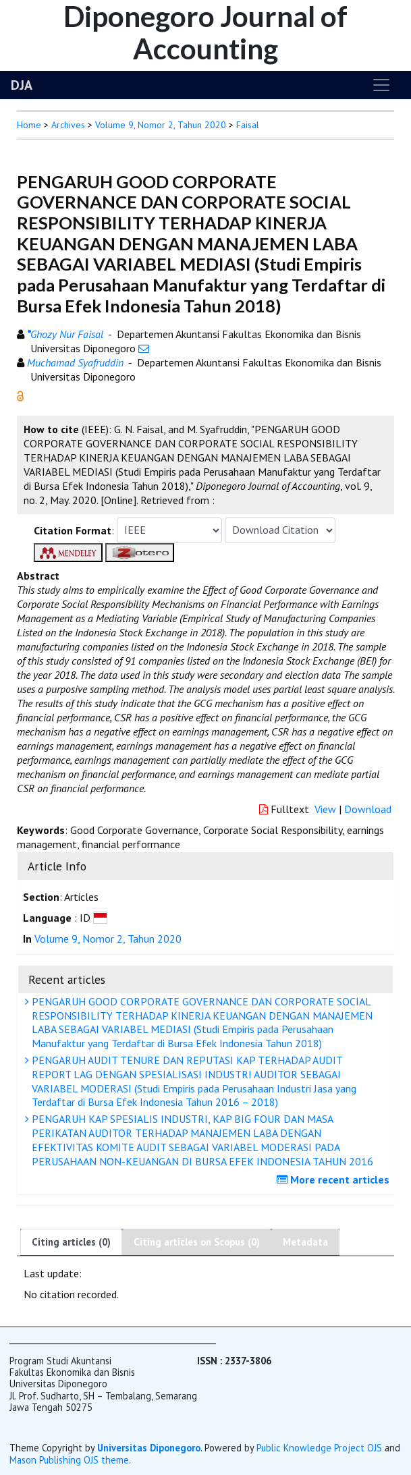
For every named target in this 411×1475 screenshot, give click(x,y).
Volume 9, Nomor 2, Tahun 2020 (160, 125)
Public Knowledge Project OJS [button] (319, 1447)
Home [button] (29, 125)
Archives (68, 125)
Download (367, 809)
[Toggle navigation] (381, 85)
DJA (21, 85)
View (325, 809)
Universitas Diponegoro (148, 1447)
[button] (20, 394)
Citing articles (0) (71, 1241)
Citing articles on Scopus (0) (197, 1241)
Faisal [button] (247, 125)
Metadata (305, 1241)
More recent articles (334, 1179)
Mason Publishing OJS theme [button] (69, 1459)
